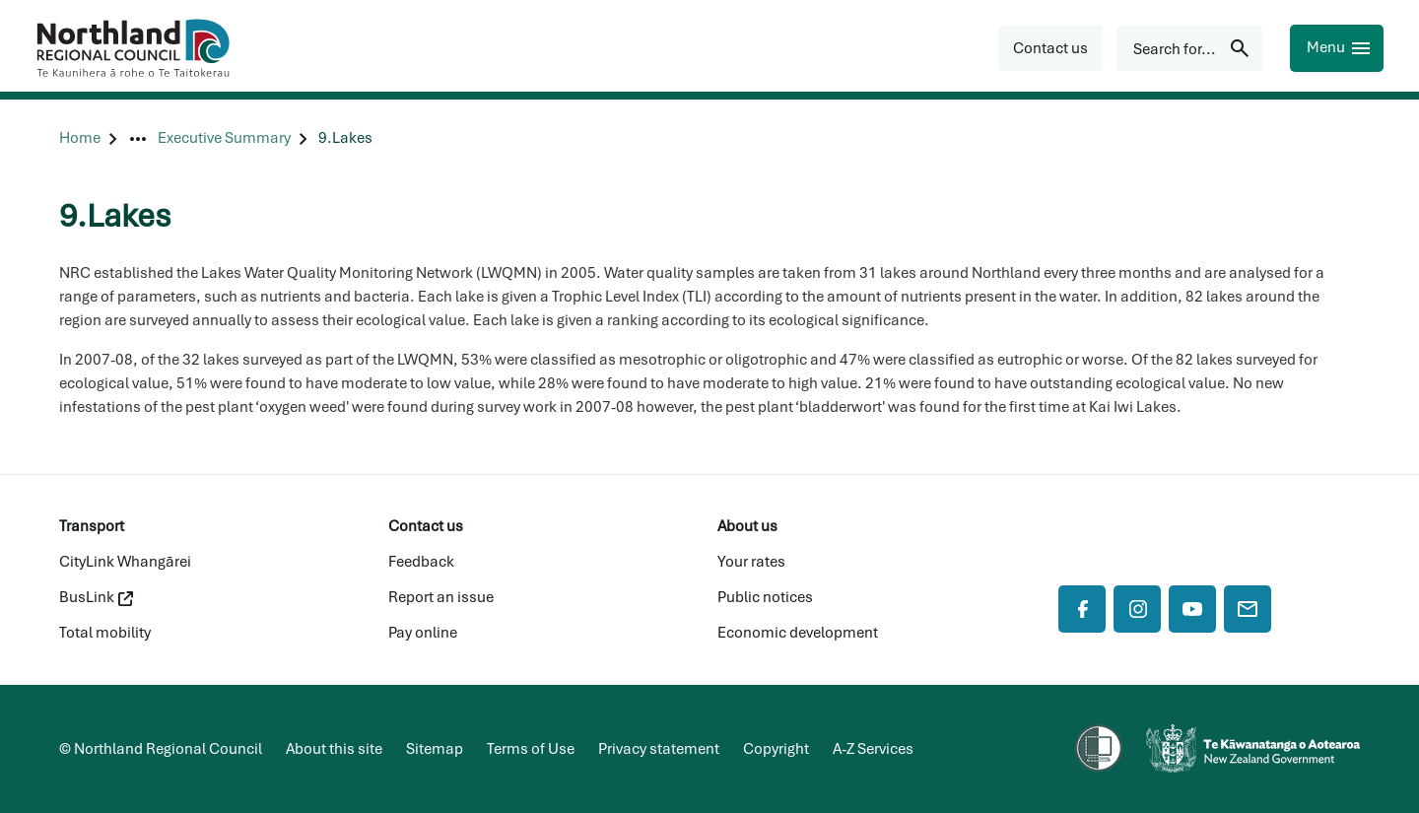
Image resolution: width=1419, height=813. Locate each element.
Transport (91, 526)
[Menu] (1337, 48)
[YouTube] (1192, 609)
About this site (334, 749)
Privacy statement (658, 749)
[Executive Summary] (224, 138)
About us (747, 526)
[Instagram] (1137, 609)
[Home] (80, 138)
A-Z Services (873, 749)
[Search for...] (1189, 48)
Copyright (776, 749)
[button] (1050, 48)
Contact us (425, 526)
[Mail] (1247, 609)
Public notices (765, 597)
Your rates (751, 562)
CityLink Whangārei (125, 562)
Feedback (421, 562)
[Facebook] (1082, 609)
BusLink (96, 597)
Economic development (797, 633)
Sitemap (434, 749)
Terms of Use (530, 749)
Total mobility (105, 633)
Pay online (422, 633)
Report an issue (441, 597)
